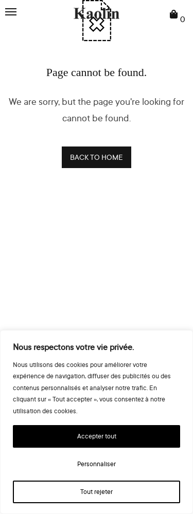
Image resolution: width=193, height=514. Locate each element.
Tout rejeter (96, 491)
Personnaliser (96, 464)
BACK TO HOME (96, 157)
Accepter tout (96, 436)
